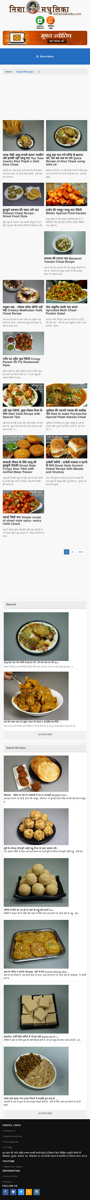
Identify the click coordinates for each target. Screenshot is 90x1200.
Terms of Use (11, 1176)
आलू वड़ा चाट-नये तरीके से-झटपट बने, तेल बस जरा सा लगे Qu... (32, 662)
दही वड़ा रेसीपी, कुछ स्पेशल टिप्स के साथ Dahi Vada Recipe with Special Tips (22, 414)
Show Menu (45, 56)
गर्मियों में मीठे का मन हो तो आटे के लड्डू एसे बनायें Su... (29, 910)
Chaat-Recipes (25, 71)
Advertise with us (13, 1136)
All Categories (11, 1142)
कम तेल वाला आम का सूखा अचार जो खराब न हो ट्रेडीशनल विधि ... (32, 721)
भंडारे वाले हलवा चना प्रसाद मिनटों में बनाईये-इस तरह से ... (30, 1098)
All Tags (8, 1147)
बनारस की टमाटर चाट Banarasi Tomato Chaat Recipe (63, 260)
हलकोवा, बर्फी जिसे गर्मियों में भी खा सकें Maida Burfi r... (31, 1036)
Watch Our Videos (13, 1166)
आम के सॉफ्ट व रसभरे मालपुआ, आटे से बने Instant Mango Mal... (36, 971)
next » (81, 552)
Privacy (8, 1182)
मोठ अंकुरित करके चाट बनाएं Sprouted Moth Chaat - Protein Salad (62, 310)
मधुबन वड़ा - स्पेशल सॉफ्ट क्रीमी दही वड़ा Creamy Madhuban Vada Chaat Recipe (23, 310)
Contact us (9, 1131)
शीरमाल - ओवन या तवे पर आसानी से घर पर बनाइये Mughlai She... (36, 795)
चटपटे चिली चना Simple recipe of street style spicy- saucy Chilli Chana (22, 520)
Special (11, 604)
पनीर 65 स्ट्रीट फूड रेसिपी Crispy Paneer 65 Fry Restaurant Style (22, 362)
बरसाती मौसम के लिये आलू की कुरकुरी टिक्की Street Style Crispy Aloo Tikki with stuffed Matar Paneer (19, 467)
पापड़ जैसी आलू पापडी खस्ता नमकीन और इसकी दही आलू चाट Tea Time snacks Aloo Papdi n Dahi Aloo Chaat (23, 159)
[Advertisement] (45, 99)
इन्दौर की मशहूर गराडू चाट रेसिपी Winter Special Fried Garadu (66, 211)
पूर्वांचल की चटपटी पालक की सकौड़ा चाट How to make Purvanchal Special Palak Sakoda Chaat (66, 414)
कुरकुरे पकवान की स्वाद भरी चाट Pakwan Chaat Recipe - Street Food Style (21, 213)
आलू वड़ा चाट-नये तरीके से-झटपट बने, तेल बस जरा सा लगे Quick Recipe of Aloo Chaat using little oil (65, 159)
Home (8, 71)
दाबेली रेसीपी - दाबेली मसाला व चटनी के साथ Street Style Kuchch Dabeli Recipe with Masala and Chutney (66, 467)
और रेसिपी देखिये (45, 734)
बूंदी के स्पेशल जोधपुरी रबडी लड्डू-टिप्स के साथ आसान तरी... (31, 848)
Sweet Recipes (16, 747)
